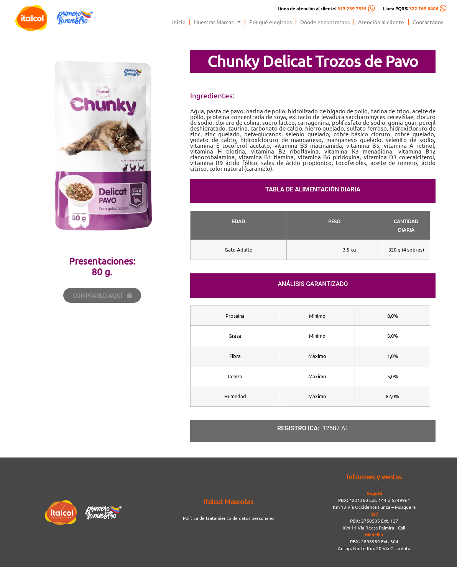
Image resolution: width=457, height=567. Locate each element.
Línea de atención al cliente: (322, 8)
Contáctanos (428, 21)
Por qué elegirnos (270, 21)
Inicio (179, 21)
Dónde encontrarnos (325, 21)
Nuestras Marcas (217, 21)
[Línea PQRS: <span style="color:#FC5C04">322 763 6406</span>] (443, 8)
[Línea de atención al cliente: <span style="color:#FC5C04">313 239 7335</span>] (371, 8)
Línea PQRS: (410, 8)
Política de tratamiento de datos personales (228, 518)
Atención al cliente (381, 21)
